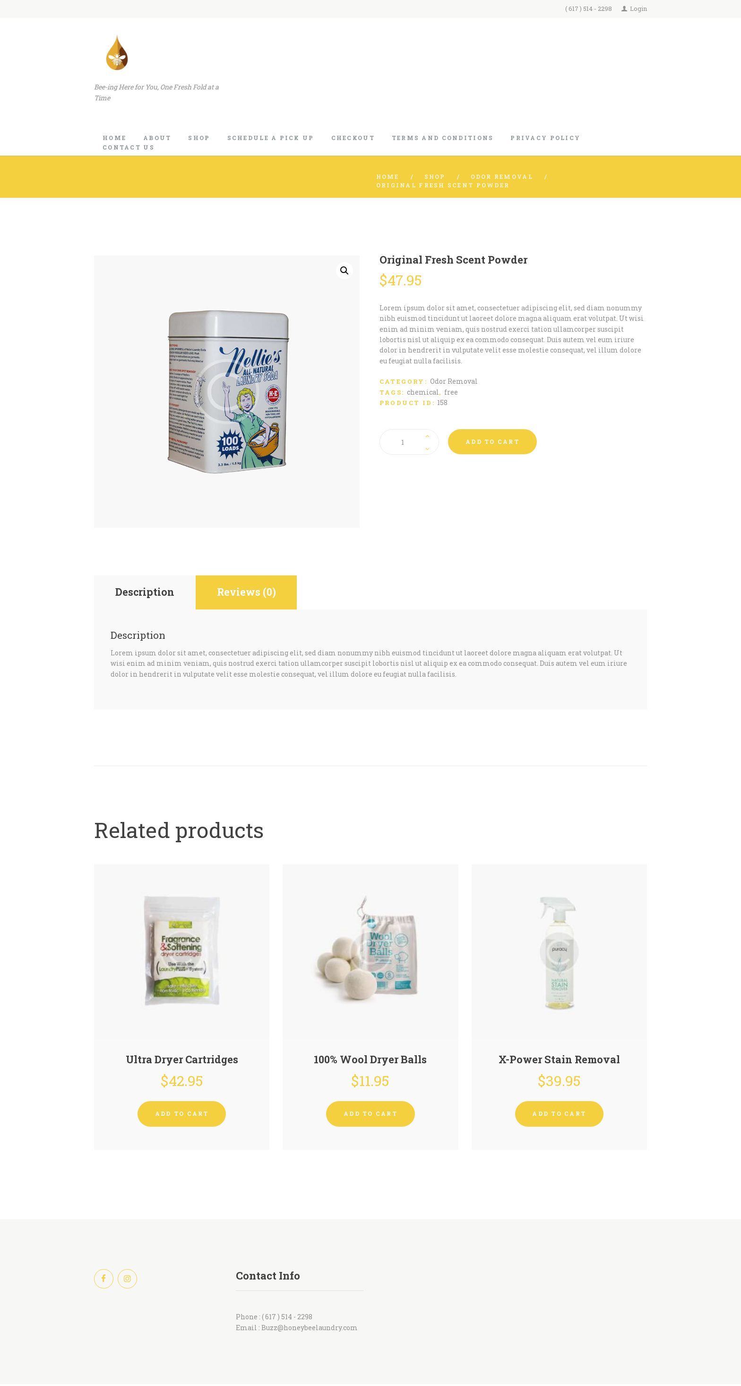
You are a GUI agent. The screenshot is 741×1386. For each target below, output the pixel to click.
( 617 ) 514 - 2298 (588, 8)
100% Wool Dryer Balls (370, 1061)
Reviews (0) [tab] (250, 593)
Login (638, 8)
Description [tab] (145, 593)
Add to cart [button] (182, 1115)
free (451, 392)
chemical (423, 392)
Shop (436, 176)
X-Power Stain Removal (559, 1061)
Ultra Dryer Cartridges (182, 1061)
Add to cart (492, 442)
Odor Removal (503, 176)
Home (388, 176)
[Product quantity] (409, 442)
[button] (344, 270)
